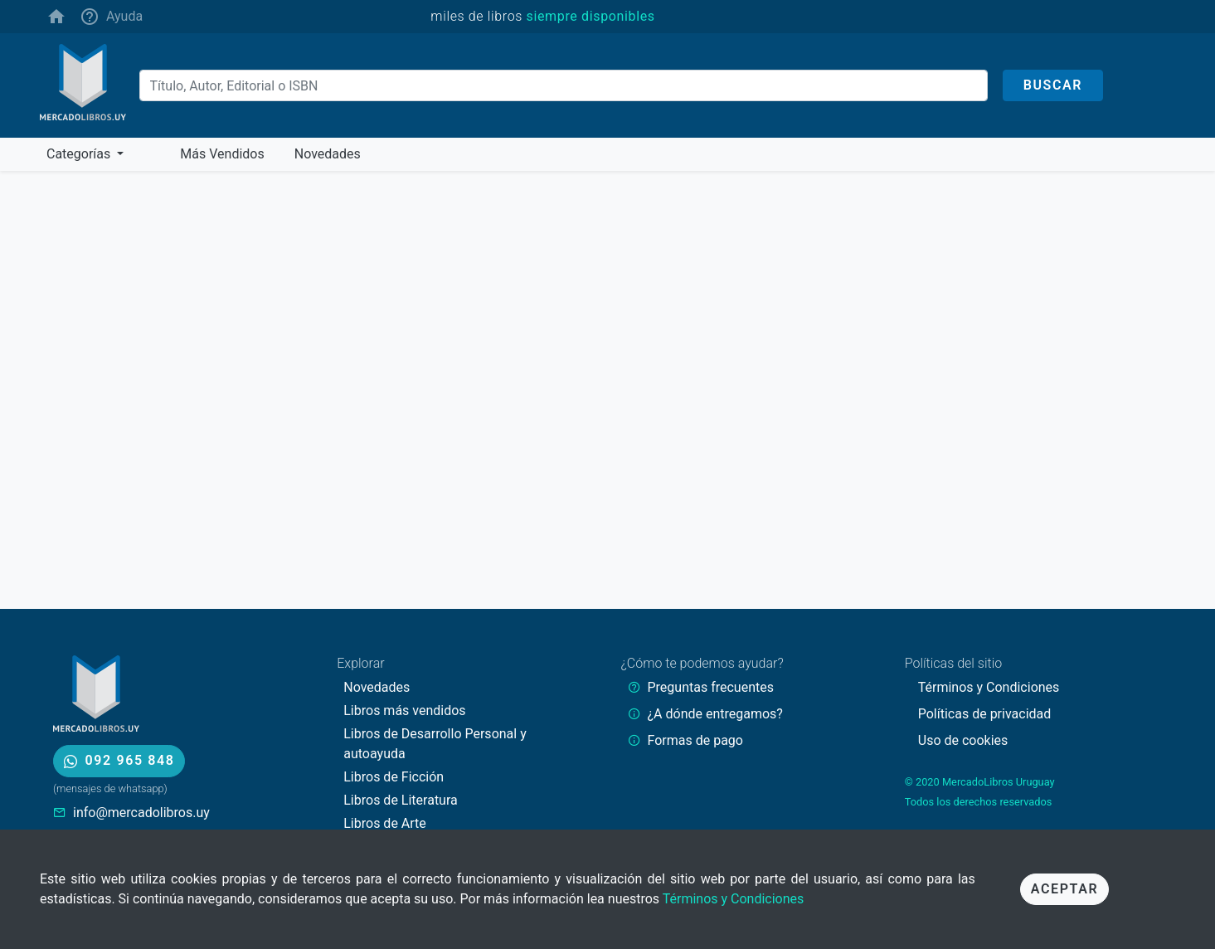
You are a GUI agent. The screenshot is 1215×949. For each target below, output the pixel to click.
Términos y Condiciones (733, 899)
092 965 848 (119, 760)
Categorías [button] (80, 154)
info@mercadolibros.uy (141, 812)
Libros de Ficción (393, 777)
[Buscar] (563, 85)
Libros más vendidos (404, 710)
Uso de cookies (963, 740)
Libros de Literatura (400, 800)
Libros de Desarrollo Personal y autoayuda (434, 744)
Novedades (376, 687)
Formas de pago (695, 740)
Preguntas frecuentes (711, 687)
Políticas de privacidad (985, 714)
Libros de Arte (384, 823)
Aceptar (1064, 889)
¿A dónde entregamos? (715, 714)
